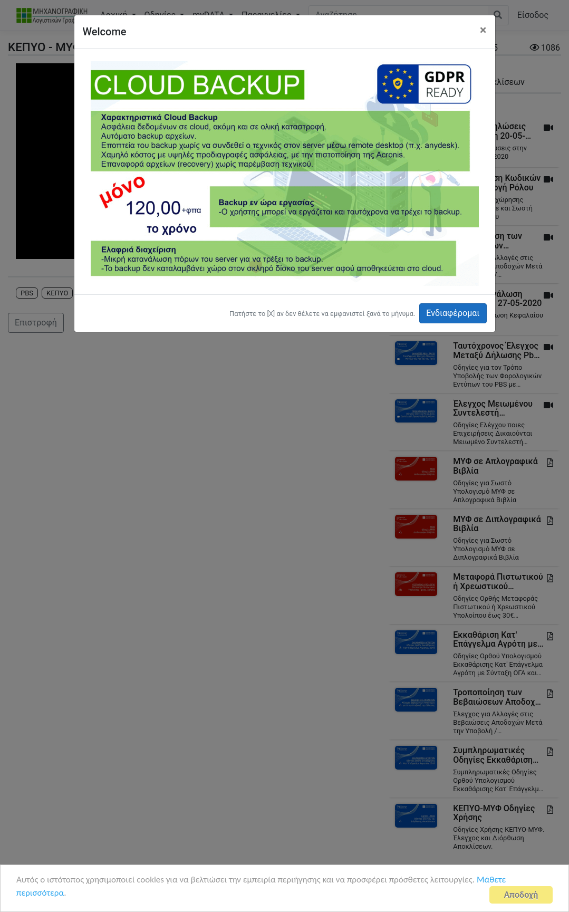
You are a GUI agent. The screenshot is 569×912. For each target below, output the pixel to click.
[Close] (483, 30)
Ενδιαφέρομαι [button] (452, 313)
